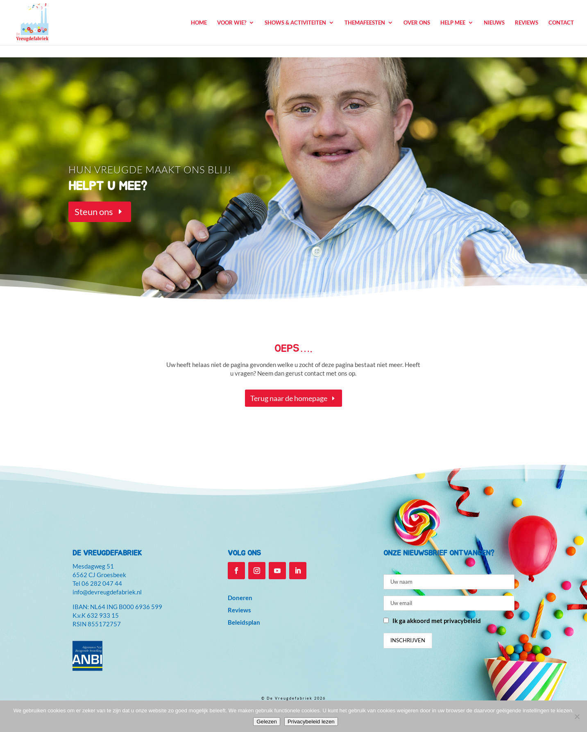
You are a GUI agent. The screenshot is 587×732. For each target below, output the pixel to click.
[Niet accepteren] (577, 716)
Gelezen (266, 721)
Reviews (526, 23)
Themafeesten (364, 23)
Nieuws (494, 23)
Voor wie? (231, 23)
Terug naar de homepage (288, 398)
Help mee (452, 23)
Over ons (416, 23)
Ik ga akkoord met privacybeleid (436, 620)
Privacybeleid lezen (311, 721)
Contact (561, 23)
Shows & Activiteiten (295, 23)
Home (199, 23)
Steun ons (94, 211)
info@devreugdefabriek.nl (107, 592)
